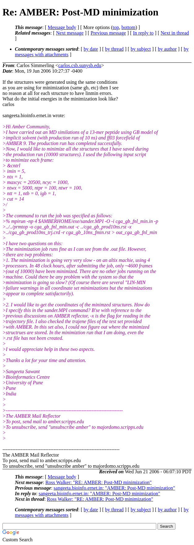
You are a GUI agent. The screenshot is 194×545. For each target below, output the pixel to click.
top (116, 27)
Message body (62, 27)
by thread (114, 49)
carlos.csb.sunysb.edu (79, 65)
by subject (141, 49)
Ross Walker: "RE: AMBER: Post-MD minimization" (98, 482)
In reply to (143, 33)
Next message (70, 33)
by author (167, 49)
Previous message (108, 33)
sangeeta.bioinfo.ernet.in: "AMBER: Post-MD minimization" (114, 488)
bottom (128, 27)
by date (91, 49)
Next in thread (175, 33)
